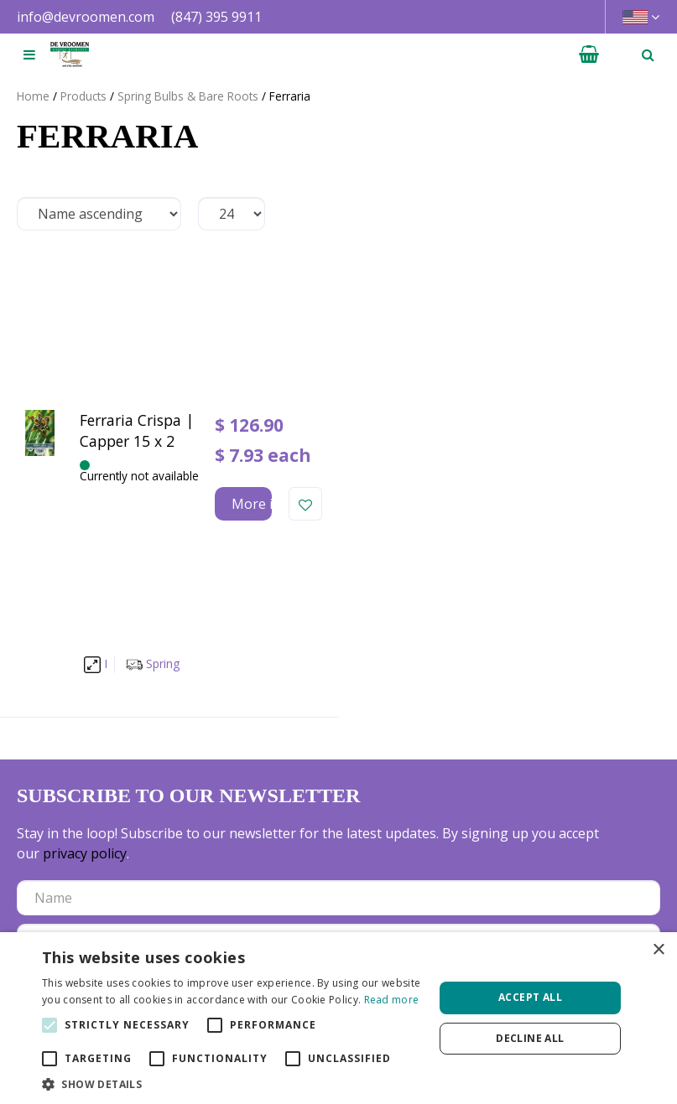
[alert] (338, 1018)
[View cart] (588, 54)
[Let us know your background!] (338, 659)
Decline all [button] (530, 1038)
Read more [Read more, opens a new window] (391, 1000)
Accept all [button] (530, 997)
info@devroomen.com (85, 16)
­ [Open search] (647, 54)
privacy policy (85, 528)
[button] (232, 1083)
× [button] (658, 950)
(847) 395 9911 (216, 16)
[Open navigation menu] (29, 54)
